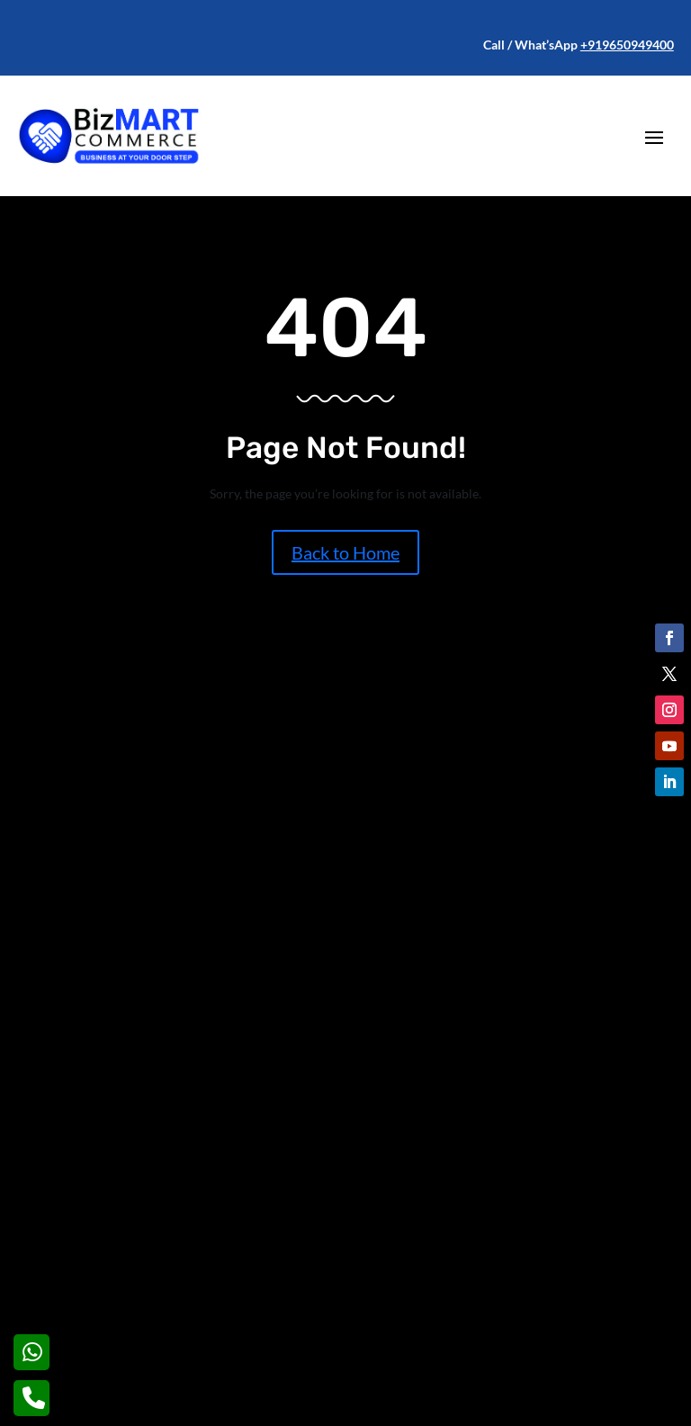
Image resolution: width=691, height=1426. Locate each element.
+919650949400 (627, 44)
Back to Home (345, 552)
